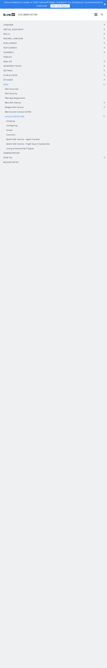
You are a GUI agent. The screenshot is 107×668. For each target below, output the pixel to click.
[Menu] (96, 14)
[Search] (102, 14)
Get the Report (60, 6)
